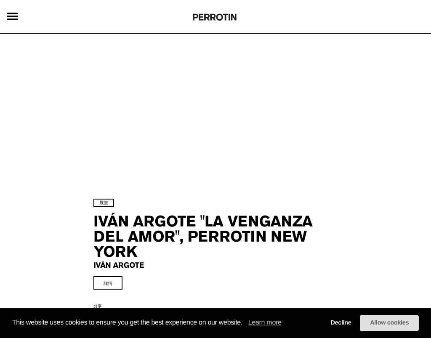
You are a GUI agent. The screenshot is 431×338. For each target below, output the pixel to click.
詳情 (109, 282)
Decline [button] (340, 322)
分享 (99, 305)
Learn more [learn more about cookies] (265, 322)
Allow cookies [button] (389, 322)
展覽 (105, 201)
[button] (245, 323)
